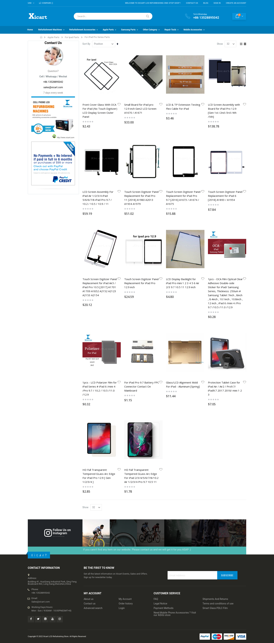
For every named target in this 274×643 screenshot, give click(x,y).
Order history (126, 603)
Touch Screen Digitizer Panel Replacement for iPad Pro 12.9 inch (141, 283)
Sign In (217, 3)
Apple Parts (53, 37)
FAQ (156, 599)
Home (41, 37)
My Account (125, 599)
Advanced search (93, 608)
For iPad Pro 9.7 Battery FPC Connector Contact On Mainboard (141, 386)
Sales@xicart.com (40, 601)
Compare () (46, 3)
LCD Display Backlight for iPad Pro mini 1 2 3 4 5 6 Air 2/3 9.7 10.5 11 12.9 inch (182, 283)
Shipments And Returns (215, 599)
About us (88, 599)
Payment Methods (163, 608)
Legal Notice (160, 603)
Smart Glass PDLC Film (215, 608)
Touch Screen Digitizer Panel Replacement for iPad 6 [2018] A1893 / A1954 (225, 196)
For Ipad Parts (72, 37)
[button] (119, 104)
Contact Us (192, 3)
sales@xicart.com (53, 87)
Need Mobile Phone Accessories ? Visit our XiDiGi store (175, 613)
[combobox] (113, 16)
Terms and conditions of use (218, 603)
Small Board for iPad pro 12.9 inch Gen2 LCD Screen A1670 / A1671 (140, 108)
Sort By (86, 43)
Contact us (89, 603)
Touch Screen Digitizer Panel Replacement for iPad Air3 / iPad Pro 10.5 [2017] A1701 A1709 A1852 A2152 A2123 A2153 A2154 (99, 287)
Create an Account (236, 3)
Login (122, 608)
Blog (205, 3)
